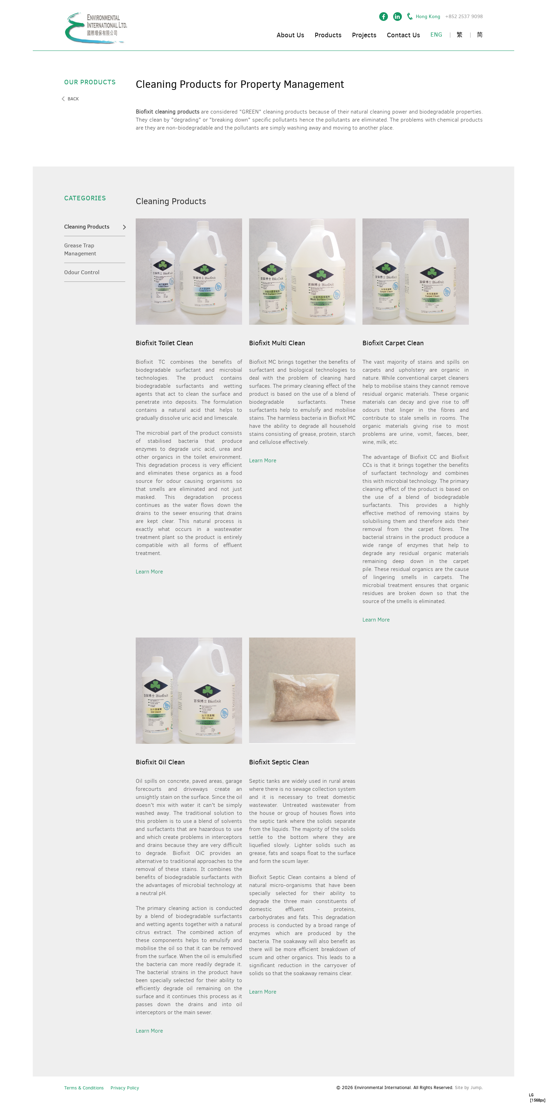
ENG (436, 35)
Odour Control (81, 272)
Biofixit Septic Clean (279, 762)
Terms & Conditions (84, 1088)
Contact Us (403, 35)
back (73, 99)
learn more (149, 571)
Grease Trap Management (80, 249)
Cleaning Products (87, 226)
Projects (364, 35)
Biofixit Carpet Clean (393, 343)
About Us (290, 35)
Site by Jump (468, 1087)
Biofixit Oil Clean (160, 762)
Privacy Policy (125, 1088)
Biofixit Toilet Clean (164, 343)
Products (328, 35)
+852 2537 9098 (464, 16)
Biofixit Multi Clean (277, 343)
